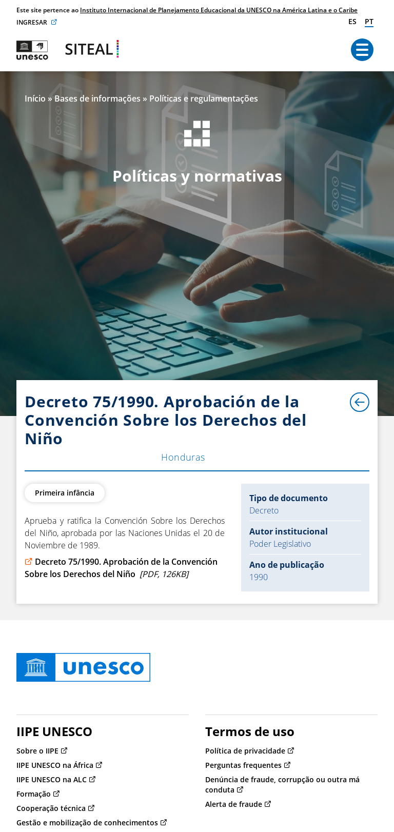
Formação (33, 794)
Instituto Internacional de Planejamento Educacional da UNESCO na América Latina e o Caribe (219, 10)
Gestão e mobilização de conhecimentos (87, 822)
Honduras (183, 457)
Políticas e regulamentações (203, 98)
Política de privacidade (245, 751)
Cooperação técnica (51, 808)
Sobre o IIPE (37, 751)
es (352, 21)
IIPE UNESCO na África (54, 765)
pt (369, 21)
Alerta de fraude (233, 804)
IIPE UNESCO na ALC (51, 779)
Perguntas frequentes (243, 765)
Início (35, 98)
